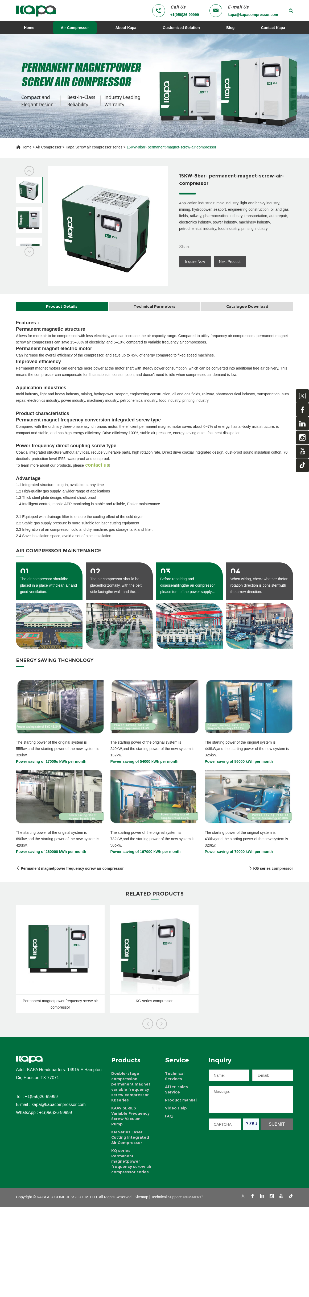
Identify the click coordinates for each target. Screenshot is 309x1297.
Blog (230, 28)
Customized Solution (181, 28)
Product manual (181, 1100)
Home (29, 28)
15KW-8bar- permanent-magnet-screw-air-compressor (171, 147)
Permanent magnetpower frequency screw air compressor (72, 868)
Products (126, 1060)
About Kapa (126, 28)
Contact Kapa (273, 28)
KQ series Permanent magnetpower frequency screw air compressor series (131, 1161)
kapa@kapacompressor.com (253, 15)
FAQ (169, 1116)
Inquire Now (195, 261)
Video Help (176, 1108)
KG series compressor (273, 868)
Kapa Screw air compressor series (94, 147)
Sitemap (141, 1197)
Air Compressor (75, 28)
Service (177, 1060)
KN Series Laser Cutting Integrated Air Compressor (130, 1137)
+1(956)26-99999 (55, 1112)
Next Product (229, 261)
